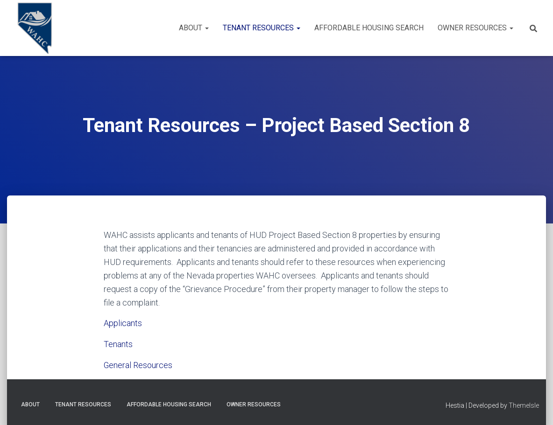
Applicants (123, 323)
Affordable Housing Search (369, 27)
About (194, 27)
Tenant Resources (261, 27)
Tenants (118, 344)
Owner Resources (475, 27)
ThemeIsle (524, 404)
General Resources (138, 364)
